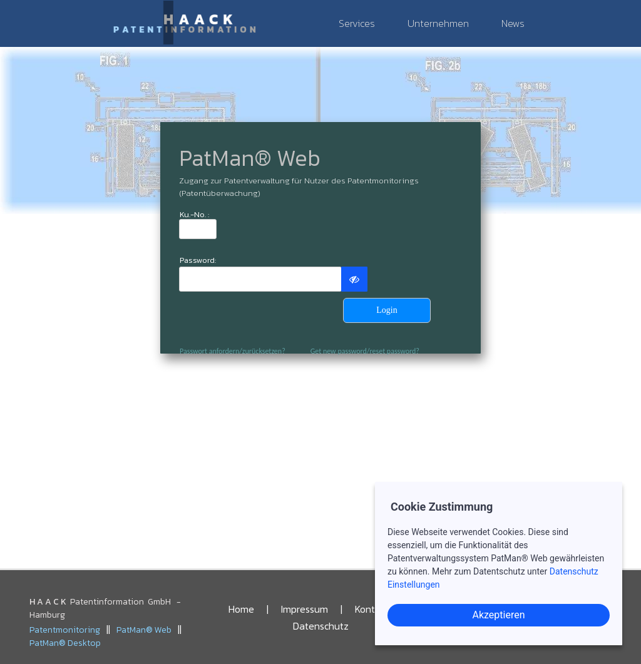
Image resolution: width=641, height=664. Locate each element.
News (513, 23)
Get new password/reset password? (364, 351)
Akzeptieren (498, 615)
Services (357, 23)
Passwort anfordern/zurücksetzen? (232, 351)
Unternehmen (438, 23)
